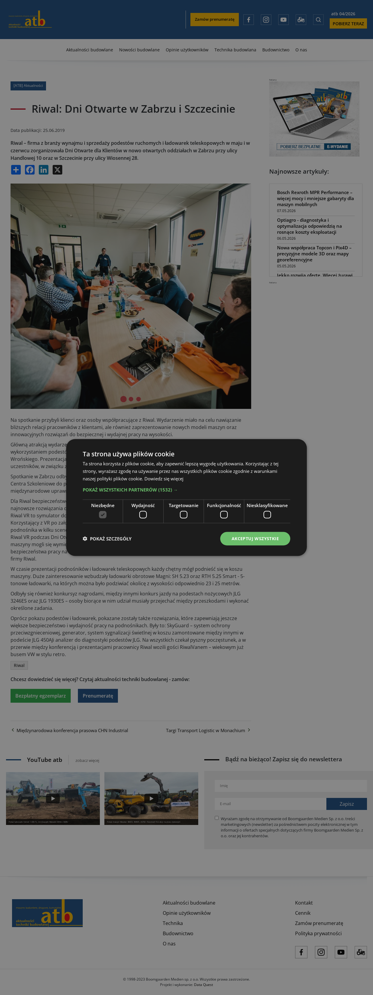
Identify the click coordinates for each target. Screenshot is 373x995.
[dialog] (186, 497)
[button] (186, 489)
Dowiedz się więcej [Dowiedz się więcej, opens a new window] (163, 478)
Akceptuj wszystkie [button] (255, 538)
